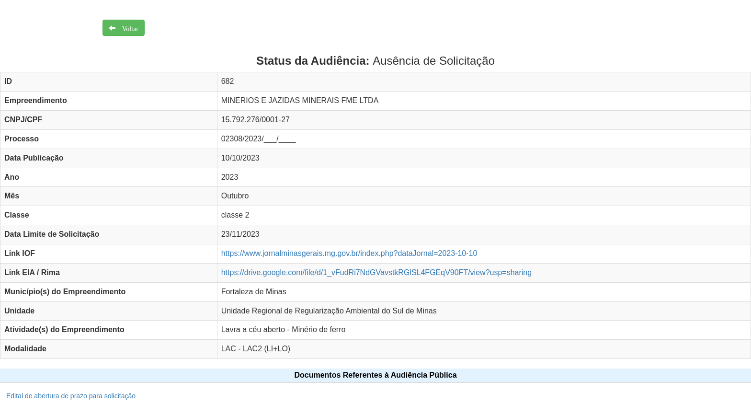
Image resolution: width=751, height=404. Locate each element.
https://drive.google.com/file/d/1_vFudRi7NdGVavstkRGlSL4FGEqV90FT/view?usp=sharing (376, 272)
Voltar (126, 28)
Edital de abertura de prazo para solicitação (71, 396)
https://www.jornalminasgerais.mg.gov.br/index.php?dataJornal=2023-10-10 (349, 253)
